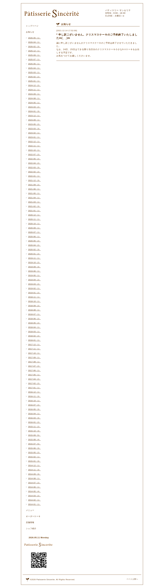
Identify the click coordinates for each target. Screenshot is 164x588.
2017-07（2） (34, 366)
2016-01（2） (34, 422)
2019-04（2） (34, 280)
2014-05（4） (34, 491)
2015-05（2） (34, 452)
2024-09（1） (34, 94)
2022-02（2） (34, 172)
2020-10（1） (34, 224)
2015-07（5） (34, 444)
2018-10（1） (34, 301)
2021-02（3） (34, 206)
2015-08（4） (34, 440)
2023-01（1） (34, 137)
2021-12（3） (34, 180)
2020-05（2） (34, 241)
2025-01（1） (34, 81)
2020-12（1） (34, 215)
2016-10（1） (34, 401)
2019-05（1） (34, 275)
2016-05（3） (34, 409)
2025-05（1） (34, 64)
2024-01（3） (34, 111)
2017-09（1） (34, 357)
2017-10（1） (34, 353)
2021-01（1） (34, 211)
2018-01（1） (34, 340)
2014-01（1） (34, 504)
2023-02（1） (34, 133)
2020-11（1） (34, 219)
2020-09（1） (34, 228)
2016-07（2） (34, 405)
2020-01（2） (34, 254)
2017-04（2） (34, 379)
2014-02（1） (34, 500)
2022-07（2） (34, 154)
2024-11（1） (34, 90)
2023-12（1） (34, 116)
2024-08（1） (34, 98)
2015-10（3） (34, 431)
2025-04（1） (34, 68)
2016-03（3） (34, 418)
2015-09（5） (34, 435)
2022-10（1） (34, 150)
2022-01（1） (34, 176)
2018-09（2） (34, 306)
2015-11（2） (34, 427)
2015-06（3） (34, 448)
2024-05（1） (34, 103)
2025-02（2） (34, 77)
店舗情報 (30, 522)
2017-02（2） (34, 383)
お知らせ (30, 32)
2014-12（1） (34, 465)
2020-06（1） (34, 237)
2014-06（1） (34, 487)
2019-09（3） (34, 267)
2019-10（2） (34, 262)
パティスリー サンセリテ (118, 10)
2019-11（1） (34, 258)
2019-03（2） (34, 284)
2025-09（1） (34, 55)
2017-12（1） (34, 345)
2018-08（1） (34, 310)
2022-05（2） (34, 159)
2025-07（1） (34, 59)
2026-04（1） (34, 42)
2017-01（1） (34, 388)
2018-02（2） (34, 336)
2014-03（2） (34, 496)
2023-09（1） (34, 120)
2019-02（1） (34, 288)
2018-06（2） (34, 319)
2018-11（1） (34, 297)
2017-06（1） (34, 370)
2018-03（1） (34, 332)
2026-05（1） (34, 38)
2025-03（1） (34, 72)
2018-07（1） (34, 314)
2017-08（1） (34, 362)
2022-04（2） (34, 163)
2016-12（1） (34, 392)
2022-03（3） (34, 167)
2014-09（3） (34, 474)
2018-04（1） (34, 327)
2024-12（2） (34, 85)
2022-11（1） (34, 146)
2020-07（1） (34, 232)
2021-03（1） (34, 202)
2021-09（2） (34, 185)
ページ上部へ (132, 579)
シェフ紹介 (31, 528)
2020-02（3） (34, 249)
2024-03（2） (34, 107)
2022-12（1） (34, 142)
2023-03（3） (34, 129)
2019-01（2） (34, 293)
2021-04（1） (34, 198)
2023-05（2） (34, 124)
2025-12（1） (34, 51)
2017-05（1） (34, 375)
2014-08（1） (34, 478)
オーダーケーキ (33, 516)
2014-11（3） (34, 470)
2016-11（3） (34, 396)
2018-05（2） (34, 323)
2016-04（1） (34, 414)
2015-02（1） (34, 457)
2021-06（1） (34, 189)
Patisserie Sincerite (46, 579)
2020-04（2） (34, 245)
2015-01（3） (34, 461)
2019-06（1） (34, 271)
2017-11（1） (34, 349)
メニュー (30, 510)
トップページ (32, 26)
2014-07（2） (34, 483)
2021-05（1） (34, 193)
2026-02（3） (34, 47)
